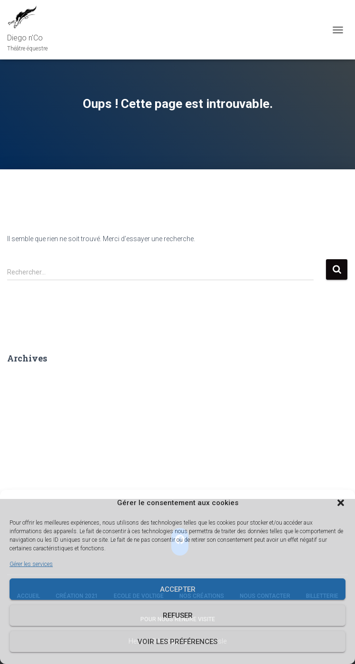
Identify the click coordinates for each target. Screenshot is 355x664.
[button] (340, 503)
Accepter (178, 589)
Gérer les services (31, 564)
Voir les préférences (177, 641)
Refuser (178, 615)
